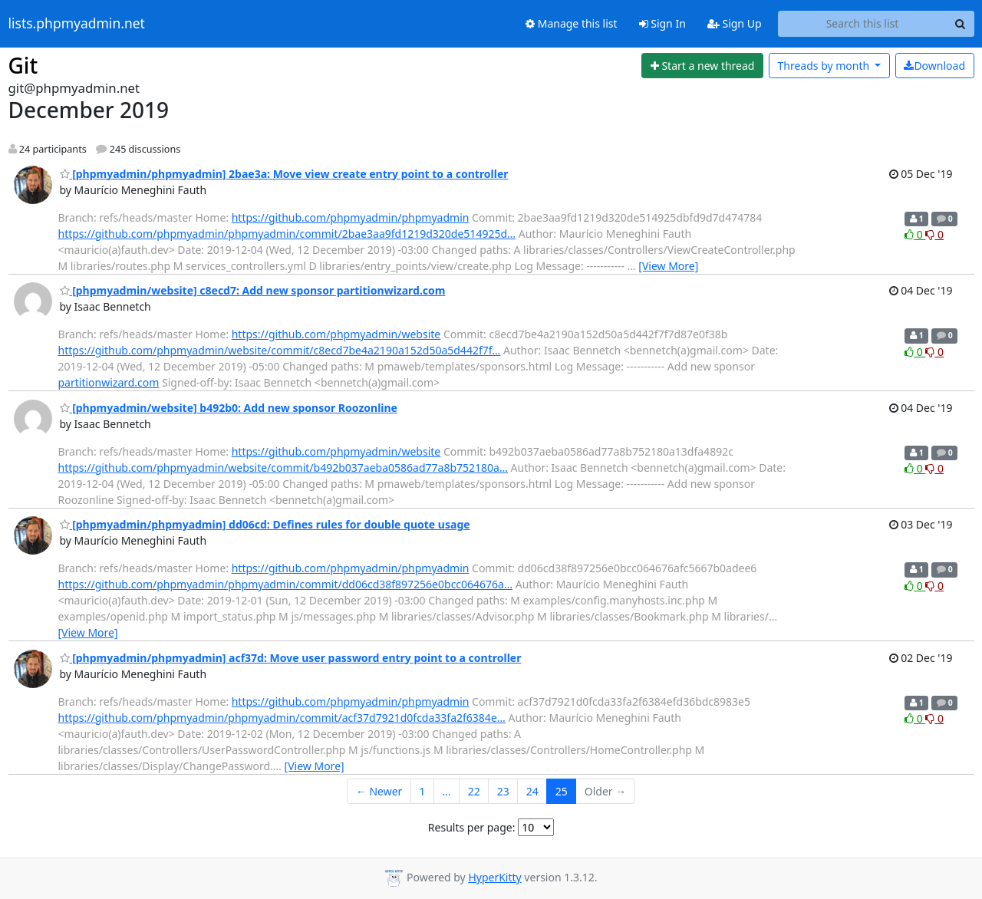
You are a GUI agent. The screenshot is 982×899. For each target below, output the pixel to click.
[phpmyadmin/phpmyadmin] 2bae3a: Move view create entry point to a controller (284, 173)
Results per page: (472, 827)
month (824, 65)
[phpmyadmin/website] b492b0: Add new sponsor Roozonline (228, 407)
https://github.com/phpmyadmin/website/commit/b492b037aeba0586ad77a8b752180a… (283, 467)
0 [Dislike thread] (934, 234)
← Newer (379, 791)
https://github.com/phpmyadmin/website (336, 334)
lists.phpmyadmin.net (76, 24)
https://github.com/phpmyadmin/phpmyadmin (351, 217)
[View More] (668, 266)
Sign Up (734, 23)
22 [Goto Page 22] (474, 791)
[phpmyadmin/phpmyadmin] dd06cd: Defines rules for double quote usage (265, 524)
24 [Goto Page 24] (532, 791)
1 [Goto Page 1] (422, 791)
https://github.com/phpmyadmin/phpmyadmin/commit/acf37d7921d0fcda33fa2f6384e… (282, 717)
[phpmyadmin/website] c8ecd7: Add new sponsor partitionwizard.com (253, 290)
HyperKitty (494, 877)
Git (23, 65)
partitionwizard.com (109, 382)
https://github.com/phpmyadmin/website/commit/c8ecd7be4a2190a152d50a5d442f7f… (279, 350)
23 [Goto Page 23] (503, 791)
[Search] (960, 24)
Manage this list (572, 23)
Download (934, 65)
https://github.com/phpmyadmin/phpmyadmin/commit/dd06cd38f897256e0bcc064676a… (285, 584)
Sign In (662, 23)
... (446, 791)
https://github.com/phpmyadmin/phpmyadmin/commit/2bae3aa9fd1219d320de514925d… (287, 233)
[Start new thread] (702, 66)
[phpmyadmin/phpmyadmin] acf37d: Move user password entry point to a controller (291, 657)
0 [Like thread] (915, 234)
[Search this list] (862, 24)
